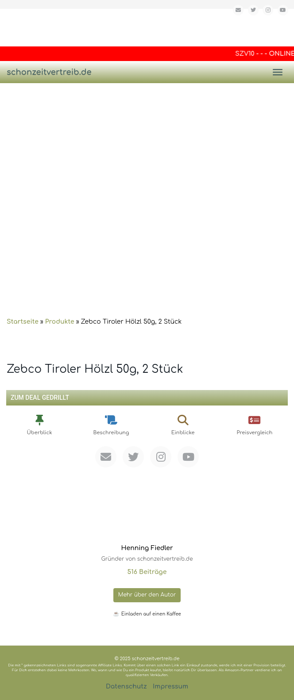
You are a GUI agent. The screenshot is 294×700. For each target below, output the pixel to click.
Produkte (59, 321)
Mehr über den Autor (147, 595)
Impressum (170, 686)
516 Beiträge (146, 572)
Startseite (23, 321)
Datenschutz (126, 686)
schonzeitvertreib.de (49, 72)
